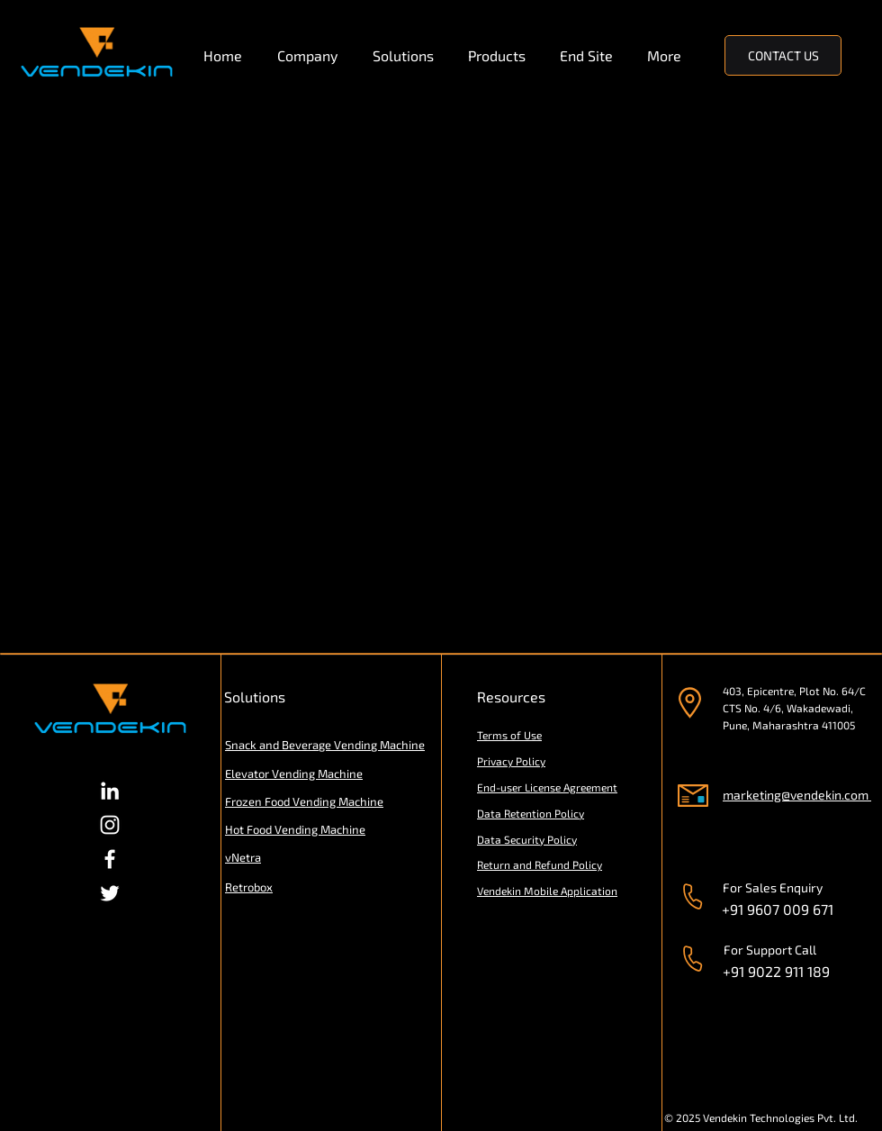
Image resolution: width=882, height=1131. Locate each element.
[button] (311, 55)
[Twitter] (109, 893)
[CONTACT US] (783, 55)
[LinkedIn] (109, 790)
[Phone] (692, 896)
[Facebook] (109, 859)
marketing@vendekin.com (795, 794)
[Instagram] (109, 824)
